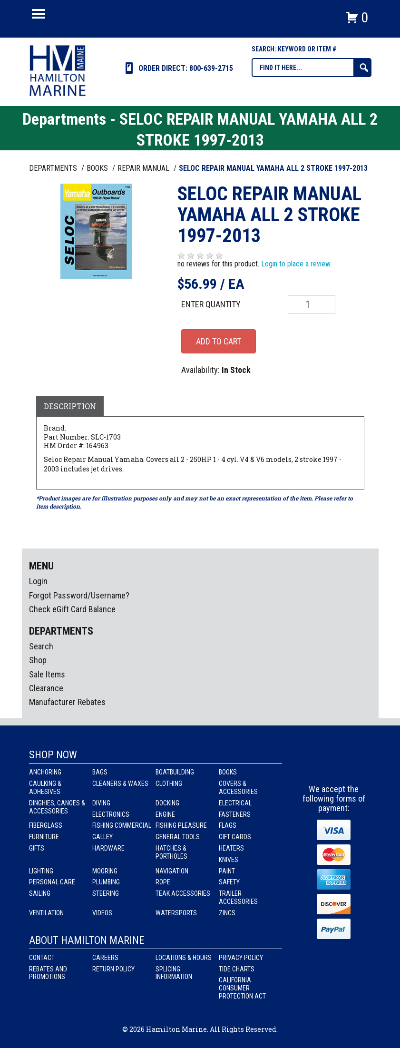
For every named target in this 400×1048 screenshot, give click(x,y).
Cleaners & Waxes (120, 783)
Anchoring (45, 772)
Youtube (352, 767)
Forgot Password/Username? (79, 595)
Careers (105, 957)
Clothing (169, 783)
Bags (99, 772)
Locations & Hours (184, 957)
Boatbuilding (175, 772)
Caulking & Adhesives (45, 787)
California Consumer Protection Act (242, 988)
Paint (227, 871)
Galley (102, 837)
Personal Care (52, 882)
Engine (165, 814)
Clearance (46, 688)
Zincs (227, 913)
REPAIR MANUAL (144, 168)
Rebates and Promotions (48, 973)
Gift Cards (235, 837)
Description (70, 406)
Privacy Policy (241, 957)
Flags (227, 825)
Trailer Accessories (238, 897)
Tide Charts (236, 969)
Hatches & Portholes (171, 852)
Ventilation (46, 913)
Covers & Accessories (238, 787)
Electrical (235, 803)
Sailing (39, 893)
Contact (42, 957)
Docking (167, 803)
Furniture (44, 837)
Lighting (41, 871)
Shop (38, 660)
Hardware (108, 848)
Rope (163, 882)
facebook (317, 767)
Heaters (231, 848)
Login (38, 581)
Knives (228, 859)
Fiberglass (45, 825)
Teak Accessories (183, 893)
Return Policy (113, 969)
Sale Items (47, 674)
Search (41, 646)
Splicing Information (174, 973)
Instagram (334, 767)
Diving (101, 803)
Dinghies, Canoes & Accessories (57, 807)
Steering (105, 893)
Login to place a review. (296, 263)
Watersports (176, 913)
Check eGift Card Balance (72, 609)
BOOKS (98, 168)
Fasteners (235, 814)
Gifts (36, 848)
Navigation (172, 871)
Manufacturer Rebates (67, 702)
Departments (54, 168)
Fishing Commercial (121, 825)
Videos (102, 913)
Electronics (110, 814)
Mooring (104, 871)
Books (228, 772)
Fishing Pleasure (181, 825)
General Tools (178, 837)
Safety (229, 882)
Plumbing (106, 882)
